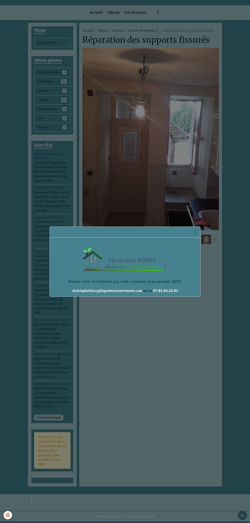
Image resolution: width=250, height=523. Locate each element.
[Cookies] (8, 515)
